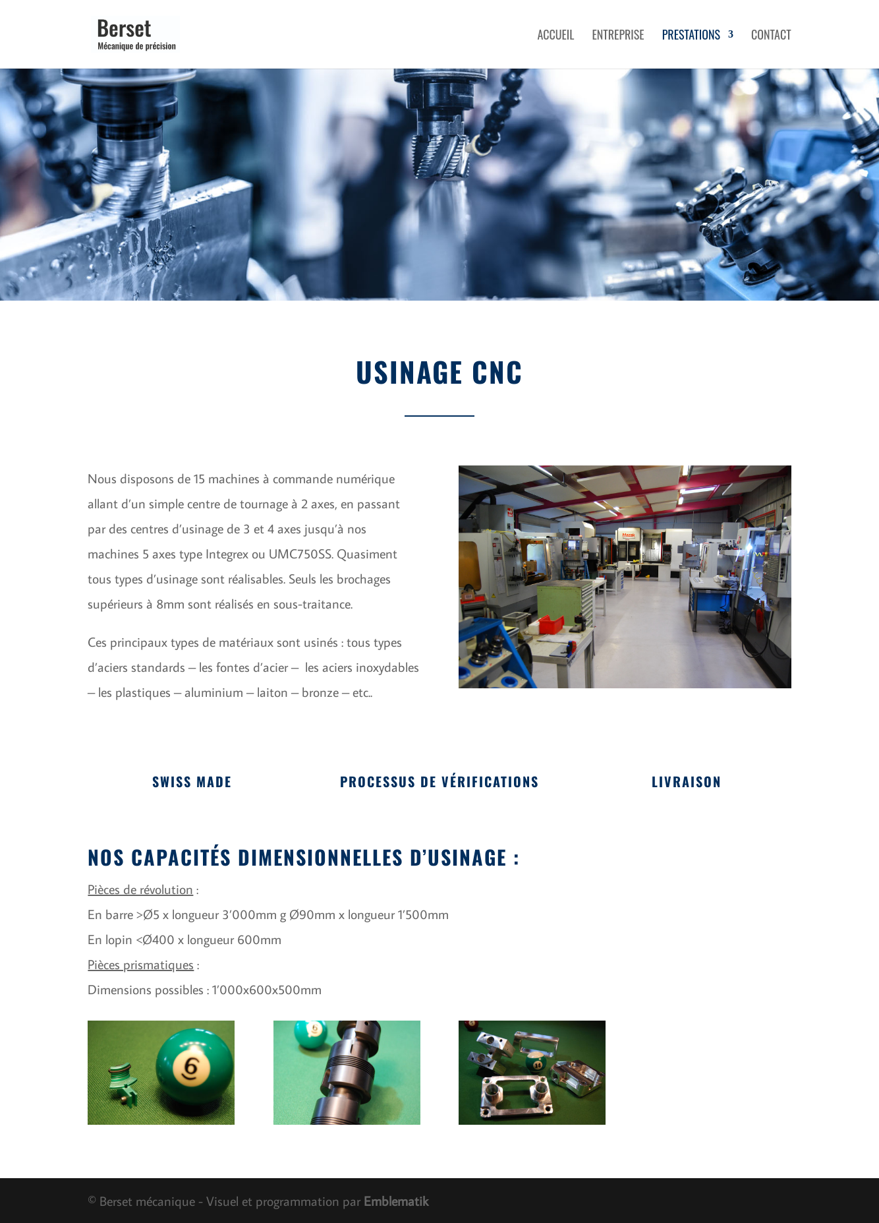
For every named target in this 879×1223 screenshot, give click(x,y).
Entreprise (618, 36)
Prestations (691, 36)
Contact (771, 36)
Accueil (555, 36)
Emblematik (396, 1200)
